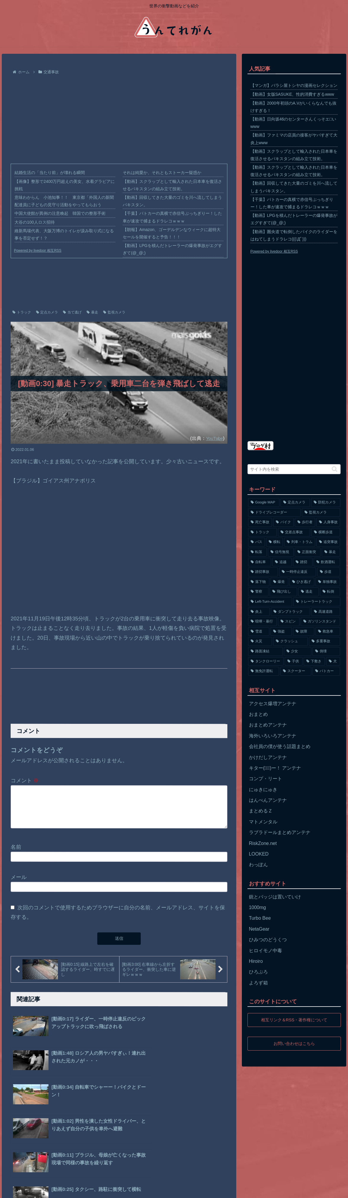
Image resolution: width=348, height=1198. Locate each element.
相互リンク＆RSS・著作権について (294, 1019)
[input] (294, 469)
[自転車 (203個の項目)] (259, 562)
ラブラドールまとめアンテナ (279, 832)
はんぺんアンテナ (268, 800)
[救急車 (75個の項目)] (327, 631)
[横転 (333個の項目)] (274, 542)
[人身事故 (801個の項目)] (328, 522)
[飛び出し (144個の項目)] (283, 591)
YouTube (213, 438)
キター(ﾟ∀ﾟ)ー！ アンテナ (275, 768)
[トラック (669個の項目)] (262, 532)
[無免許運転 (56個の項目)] (263, 671)
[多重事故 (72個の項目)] (324, 641)
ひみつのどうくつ (268, 939)
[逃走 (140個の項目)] (308, 591)
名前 (16, 854)
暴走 (92, 312)
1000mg (257, 907)
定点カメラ (47, 312)
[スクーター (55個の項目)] (295, 671)
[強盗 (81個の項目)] (281, 631)
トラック (21, 312)
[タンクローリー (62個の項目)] (266, 661)
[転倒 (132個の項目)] (330, 591)
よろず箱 (258, 982)
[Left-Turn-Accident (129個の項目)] (270, 601)
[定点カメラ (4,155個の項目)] (295, 502)
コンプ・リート (265, 778)
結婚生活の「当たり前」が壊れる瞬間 (49, 172)
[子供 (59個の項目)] (293, 661)
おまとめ (258, 714)
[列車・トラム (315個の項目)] (299, 542)
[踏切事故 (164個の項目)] (263, 572)
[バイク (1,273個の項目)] (283, 522)
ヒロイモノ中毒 (265, 950)
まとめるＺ (261, 810)
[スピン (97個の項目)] (289, 621)
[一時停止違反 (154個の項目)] (297, 572)
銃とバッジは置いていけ (275, 896)
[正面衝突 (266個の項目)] (308, 552)
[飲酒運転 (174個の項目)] (327, 562)
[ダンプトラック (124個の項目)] (290, 611)
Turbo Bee (260, 918)
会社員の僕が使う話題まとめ (279, 746)
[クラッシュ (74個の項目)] (290, 641)
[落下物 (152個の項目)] (258, 582)
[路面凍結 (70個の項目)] (265, 651)
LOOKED (259, 853)
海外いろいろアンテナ (272, 735)
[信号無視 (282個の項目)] (281, 552)
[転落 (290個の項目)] (257, 552)
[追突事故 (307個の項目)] (328, 542)
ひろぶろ (258, 971)
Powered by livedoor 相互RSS (37, 250)
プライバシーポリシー (47, 1189)
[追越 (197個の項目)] (282, 562)
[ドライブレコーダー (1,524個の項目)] (274, 512)
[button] (334, 469)
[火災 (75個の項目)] (260, 641)
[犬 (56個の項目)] (333, 661)
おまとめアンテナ (268, 724)
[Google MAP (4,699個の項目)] (264, 502)
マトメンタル (263, 821)
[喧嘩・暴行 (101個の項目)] (262, 621)
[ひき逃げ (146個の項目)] (301, 582)
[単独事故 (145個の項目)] (327, 582)
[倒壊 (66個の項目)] (326, 651)
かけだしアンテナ (268, 757)
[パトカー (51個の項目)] (326, 671)
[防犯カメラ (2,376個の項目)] (325, 502)
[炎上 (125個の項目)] (259, 611)
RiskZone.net (263, 843)
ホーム (14, 1189)
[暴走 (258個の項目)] (331, 552)
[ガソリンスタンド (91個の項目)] (320, 621)
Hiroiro (256, 961)
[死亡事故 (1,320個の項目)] (260, 522)
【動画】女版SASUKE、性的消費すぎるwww (292, 94)
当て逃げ (72, 312)
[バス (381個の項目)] (256, 542)
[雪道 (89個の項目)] (258, 631)
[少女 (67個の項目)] (297, 651)
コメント (25, 781)
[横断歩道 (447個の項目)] (325, 532)
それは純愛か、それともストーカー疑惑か (162, 172)
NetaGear (259, 929)
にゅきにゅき (263, 789)
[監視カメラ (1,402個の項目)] (321, 512)
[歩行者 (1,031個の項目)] (305, 522)
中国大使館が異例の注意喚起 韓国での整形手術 (60, 213)
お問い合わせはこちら (294, 1043)
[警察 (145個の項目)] (258, 591)
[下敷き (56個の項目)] (314, 661)
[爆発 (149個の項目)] (279, 582)
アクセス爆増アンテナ (272, 703)
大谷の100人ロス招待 (34, 222)
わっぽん (258, 864)
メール (19, 884)
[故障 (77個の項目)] (303, 631)
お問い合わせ (86, 1189)
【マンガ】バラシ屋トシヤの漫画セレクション (293, 85)
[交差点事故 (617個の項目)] (294, 532)
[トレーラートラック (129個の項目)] (316, 601)
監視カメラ (114, 312)
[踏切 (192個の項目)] (303, 562)
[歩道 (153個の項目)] (328, 572)
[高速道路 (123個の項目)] (325, 611)
